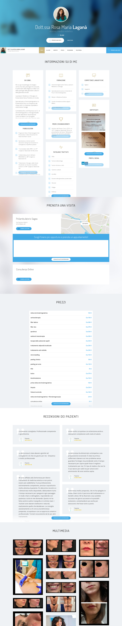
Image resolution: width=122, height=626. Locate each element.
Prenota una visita (114, 50)
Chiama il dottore (23, 228)
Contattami (70, 40)
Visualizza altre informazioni (27, 124)
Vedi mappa (85, 223)
